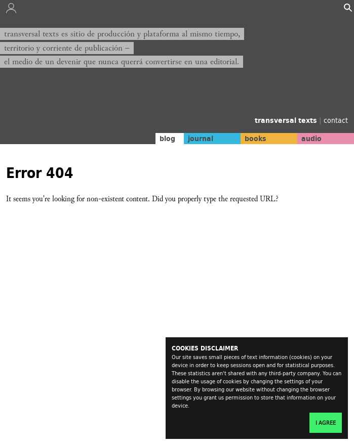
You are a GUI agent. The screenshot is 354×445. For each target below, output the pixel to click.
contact (336, 120)
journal (200, 138)
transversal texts (287, 120)
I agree (326, 423)
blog (167, 138)
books (255, 138)
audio (311, 138)
